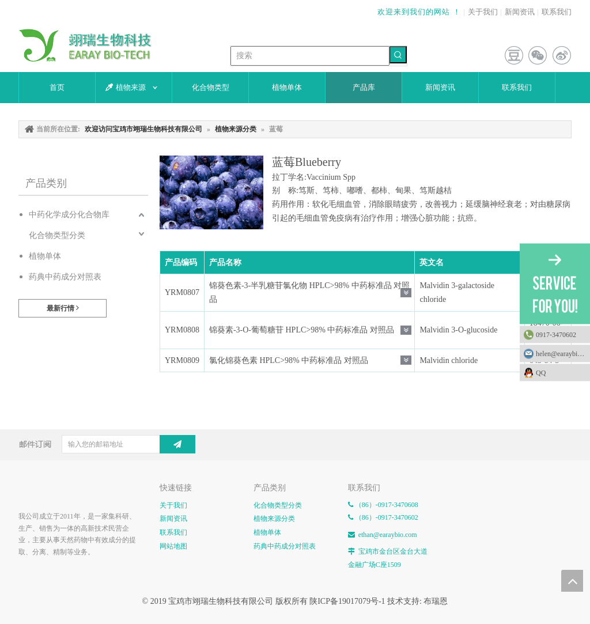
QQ (560, 372)
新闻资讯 (520, 11)
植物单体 (45, 256)
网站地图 (173, 546)
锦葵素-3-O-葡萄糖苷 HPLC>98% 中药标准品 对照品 (301, 330)
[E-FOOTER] (27, 490)
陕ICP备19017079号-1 (347, 601)
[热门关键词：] (398, 54)
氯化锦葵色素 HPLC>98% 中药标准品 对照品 (288, 360)
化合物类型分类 (57, 235)
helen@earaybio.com (563, 353)
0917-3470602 (556, 334)
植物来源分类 (274, 519)
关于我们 (483, 11)
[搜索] (309, 56)
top (572, 581)
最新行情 (63, 308)
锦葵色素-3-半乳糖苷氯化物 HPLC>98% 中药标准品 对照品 (309, 292)
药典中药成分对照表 (65, 277)
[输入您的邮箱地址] (108, 444)
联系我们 (557, 11)
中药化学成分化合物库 (69, 214)
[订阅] (177, 444)
